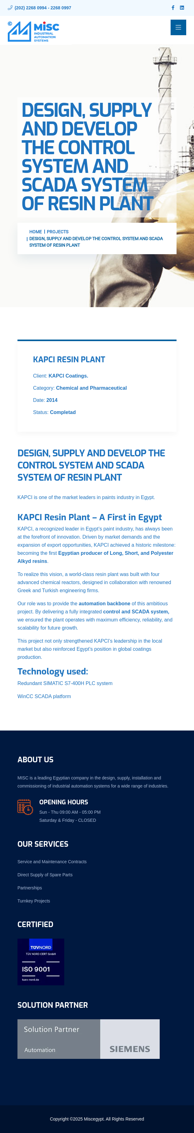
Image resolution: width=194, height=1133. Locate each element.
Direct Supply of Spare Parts (45, 874)
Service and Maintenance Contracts (52, 861)
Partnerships (29, 887)
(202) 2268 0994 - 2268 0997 (43, 7)
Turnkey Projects (33, 900)
